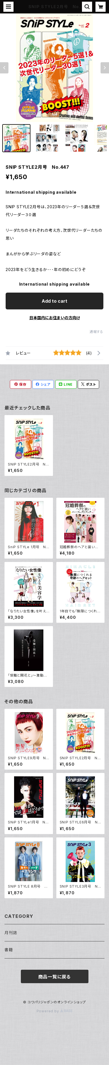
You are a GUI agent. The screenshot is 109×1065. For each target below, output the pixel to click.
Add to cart (54, 301)
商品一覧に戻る (54, 977)
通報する (96, 332)
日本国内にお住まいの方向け (54, 317)
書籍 (9, 949)
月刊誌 (11, 932)
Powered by (55, 1011)
